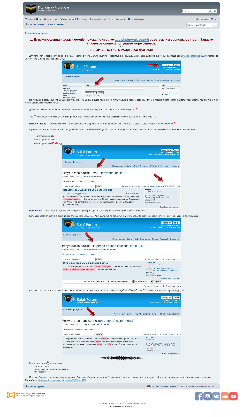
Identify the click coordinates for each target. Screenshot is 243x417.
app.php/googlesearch (132, 39)
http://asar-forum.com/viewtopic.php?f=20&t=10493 (62, 380)
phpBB (115, 403)
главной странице (191, 56)
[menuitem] (39, 19)
